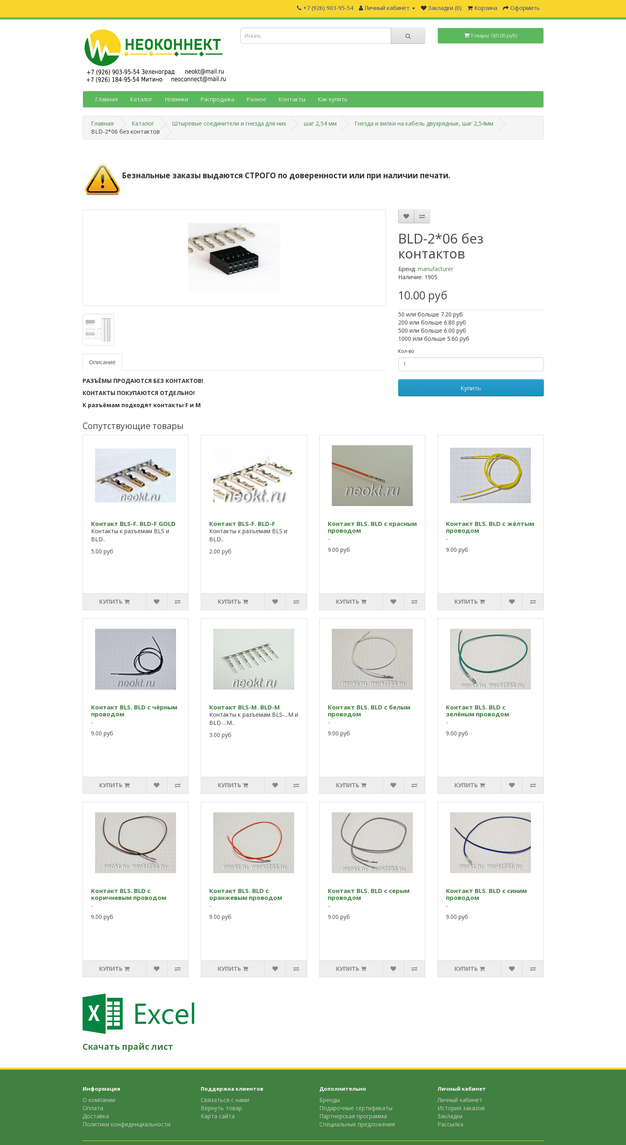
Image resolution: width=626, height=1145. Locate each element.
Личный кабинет (459, 1100)
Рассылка (450, 1124)
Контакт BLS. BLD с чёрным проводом (134, 710)
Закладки (450, 1116)
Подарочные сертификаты (356, 1108)
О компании (99, 1100)
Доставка (96, 1116)
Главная (106, 99)
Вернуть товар (221, 1108)
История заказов (461, 1108)
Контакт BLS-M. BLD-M (244, 707)
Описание (102, 362)
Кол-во (406, 351)
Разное (256, 99)
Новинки (176, 99)
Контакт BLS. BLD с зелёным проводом (477, 710)
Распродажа (217, 99)
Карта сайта (218, 1116)
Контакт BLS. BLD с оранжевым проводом (245, 894)
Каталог (141, 99)
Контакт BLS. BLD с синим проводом (486, 894)
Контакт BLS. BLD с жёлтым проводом (490, 526)
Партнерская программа (353, 1116)
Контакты (292, 99)
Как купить (333, 99)
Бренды (329, 1100)
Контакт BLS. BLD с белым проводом (369, 710)
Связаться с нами (225, 1100)
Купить (470, 388)
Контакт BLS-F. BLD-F (242, 523)
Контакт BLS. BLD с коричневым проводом (128, 894)
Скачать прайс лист (128, 1046)
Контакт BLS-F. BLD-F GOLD (133, 523)
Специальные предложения (357, 1124)
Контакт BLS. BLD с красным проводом (372, 526)
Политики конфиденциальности (126, 1124)
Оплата (93, 1108)
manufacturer (435, 269)
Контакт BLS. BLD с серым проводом (369, 894)
